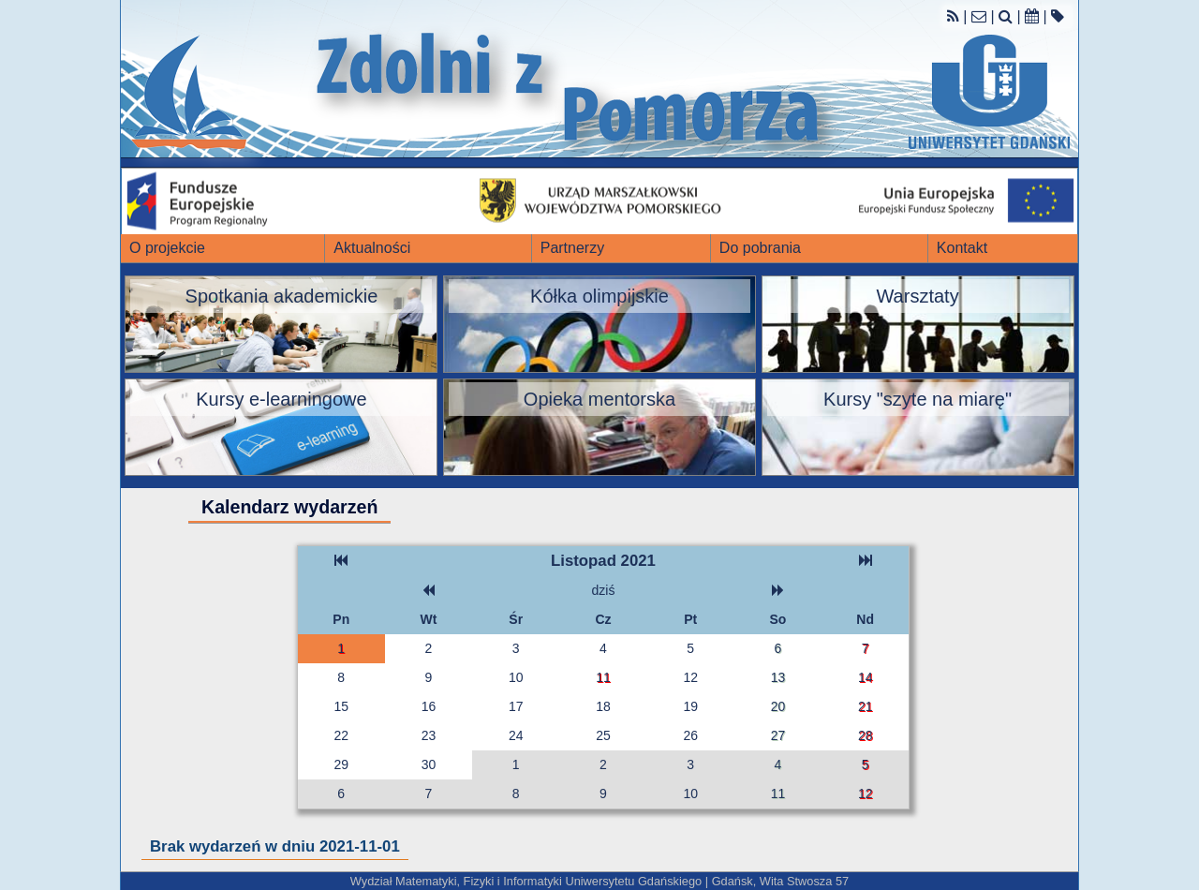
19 (690, 706)
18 (603, 706)
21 (865, 706)
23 (429, 735)
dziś (603, 590)
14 (865, 677)
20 (778, 706)
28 (865, 735)
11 (603, 677)
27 (778, 735)
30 (429, 764)
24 (516, 735)
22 (340, 735)
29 (340, 764)
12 (690, 677)
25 (603, 735)
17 (516, 706)
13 (778, 677)
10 (516, 677)
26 (690, 735)
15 (340, 706)
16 (429, 706)
